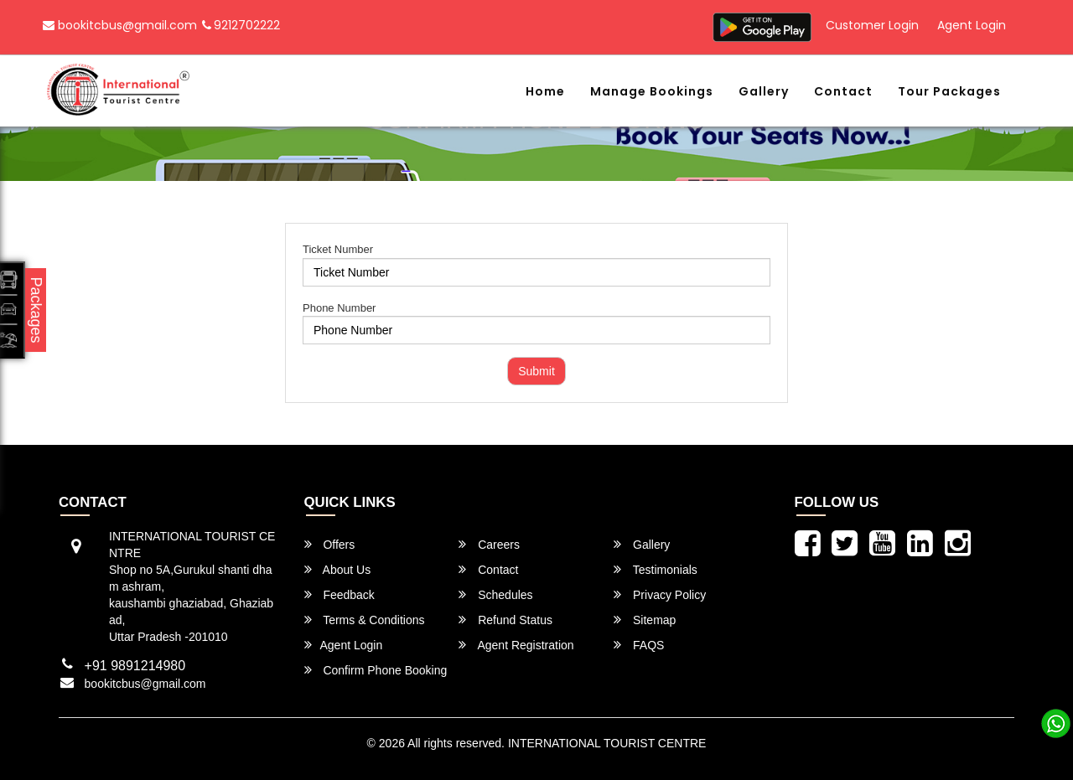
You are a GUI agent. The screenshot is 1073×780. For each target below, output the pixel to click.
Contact (843, 91)
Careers (489, 544)
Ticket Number (338, 249)
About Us (337, 569)
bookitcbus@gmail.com (120, 25)
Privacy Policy (660, 594)
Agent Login (971, 25)
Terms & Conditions (364, 619)
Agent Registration (516, 645)
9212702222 (241, 25)
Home (545, 91)
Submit (536, 371)
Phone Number (339, 308)
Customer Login (872, 25)
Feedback (339, 594)
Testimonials (655, 569)
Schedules (495, 594)
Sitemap (645, 619)
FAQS (639, 645)
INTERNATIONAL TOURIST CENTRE (607, 743)
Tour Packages (949, 91)
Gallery (764, 91)
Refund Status (505, 619)
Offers (329, 544)
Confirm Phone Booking (376, 670)
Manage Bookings (651, 91)
